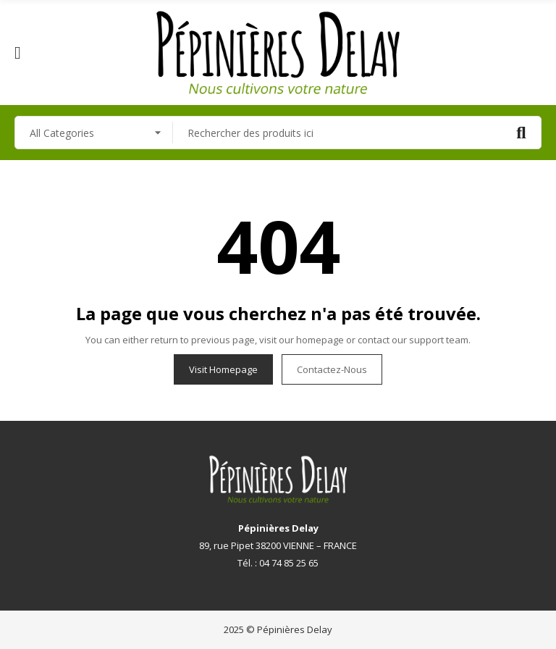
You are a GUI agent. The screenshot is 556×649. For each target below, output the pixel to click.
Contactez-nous (332, 369)
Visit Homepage (223, 369)
